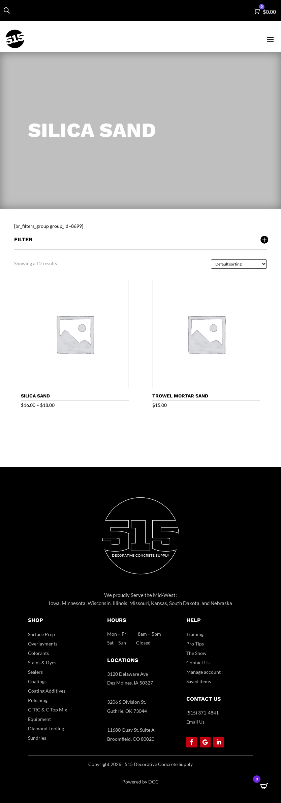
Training (195, 634)
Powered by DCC (140, 781)
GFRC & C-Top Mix (47, 709)
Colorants (38, 653)
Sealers (35, 672)
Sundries (37, 738)
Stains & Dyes (42, 662)
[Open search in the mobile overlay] (6, 10)
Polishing (38, 700)
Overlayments (42, 644)
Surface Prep (41, 634)
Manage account (203, 672)
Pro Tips (195, 644)
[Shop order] (239, 264)
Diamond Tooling (46, 728)
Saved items (198, 681)
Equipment (39, 719)
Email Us (195, 722)
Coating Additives (46, 691)
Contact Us (198, 662)
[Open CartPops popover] (264, 786)
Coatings (37, 681)
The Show (196, 653)
